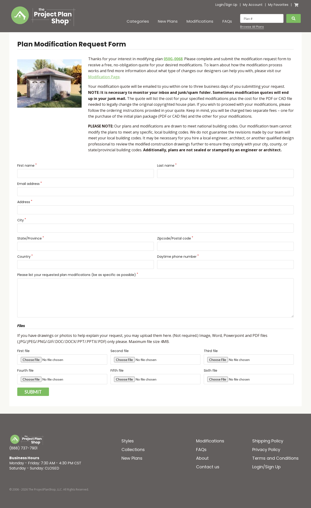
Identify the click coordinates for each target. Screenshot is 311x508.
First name (26, 165)
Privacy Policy (266, 449)
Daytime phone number (177, 256)
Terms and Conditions (275, 458)
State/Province (29, 238)
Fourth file (25, 370)
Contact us (207, 467)
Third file (211, 351)
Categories (138, 21)
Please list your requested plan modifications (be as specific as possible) (76, 274)
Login (219, 4)
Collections (133, 449)
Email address (28, 183)
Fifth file (117, 370)
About (202, 458)
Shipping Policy (267, 441)
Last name (165, 165)
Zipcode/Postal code (174, 238)
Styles (127, 441)
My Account (253, 4)
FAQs (227, 21)
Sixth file (210, 370)
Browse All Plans (252, 27)
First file (23, 351)
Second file (120, 351)
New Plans (168, 21)
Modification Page (104, 76)
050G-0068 (173, 58)
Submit (33, 392)
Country (24, 256)
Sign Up (231, 4)
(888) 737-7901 (23, 448)
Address (23, 202)
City (20, 220)
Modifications (200, 21)
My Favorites (278, 4)
